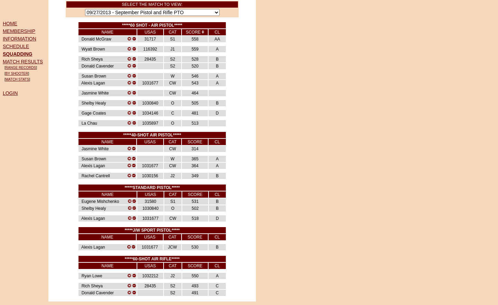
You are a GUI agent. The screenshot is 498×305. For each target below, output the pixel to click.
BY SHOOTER (17, 73)
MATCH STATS (17, 79)
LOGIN (10, 93)
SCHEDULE (16, 46)
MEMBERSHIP (19, 31)
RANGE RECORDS (21, 68)
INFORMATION (19, 39)
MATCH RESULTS (23, 61)
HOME (10, 23)
